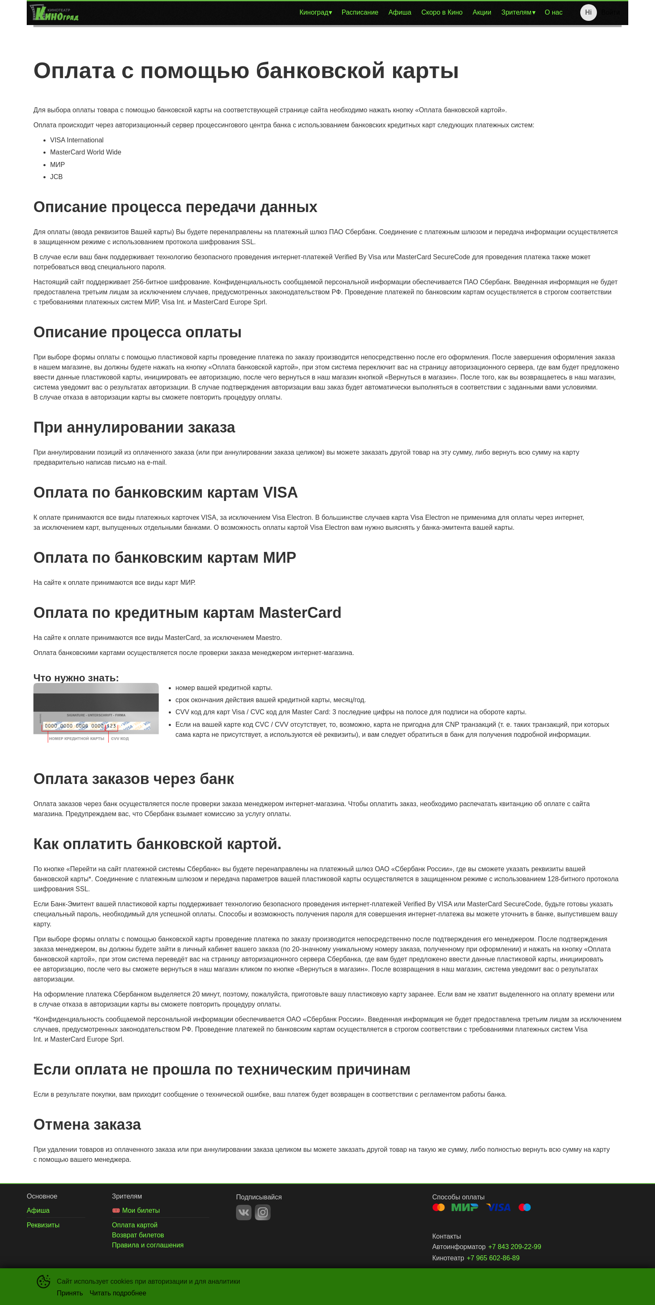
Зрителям (516, 12)
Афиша (399, 12)
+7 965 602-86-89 (493, 1258)
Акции (482, 12)
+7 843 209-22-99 (514, 1246)
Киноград (314, 12)
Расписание (360, 12)
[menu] (324, 12)
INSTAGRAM (263, 1212)
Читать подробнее (118, 1293)
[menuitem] (315, 12)
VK (243, 1212)
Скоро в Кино (442, 12)
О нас (554, 12)
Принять (70, 1293)
